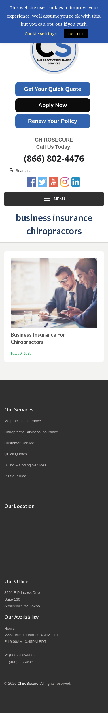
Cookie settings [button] (41, 33)
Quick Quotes (15, 454)
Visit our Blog (15, 476)
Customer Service (19, 443)
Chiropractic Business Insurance (31, 432)
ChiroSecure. (28, 683)
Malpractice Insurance (22, 421)
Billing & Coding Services (25, 465)
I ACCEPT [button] (75, 33)
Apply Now (52, 105)
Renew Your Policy (52, 121)
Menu (54, 199)
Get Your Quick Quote (52, 89)
